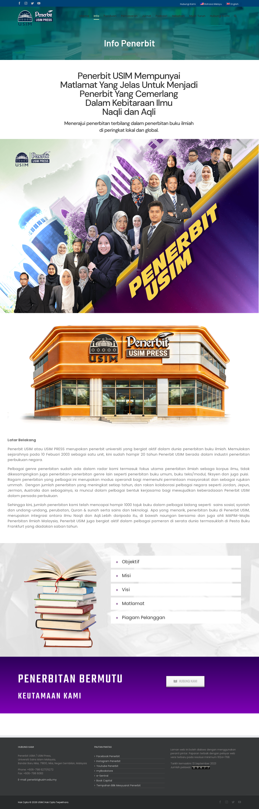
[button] (235, 16)
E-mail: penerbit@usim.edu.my (37, 779)
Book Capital (104, 780)
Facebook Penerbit (108, 756)
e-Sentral (102, 775)
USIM (40, 802)
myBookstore (104, 770)
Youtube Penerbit (107, 766)
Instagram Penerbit (108, 761)
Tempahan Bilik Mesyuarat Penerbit (118, 785)
